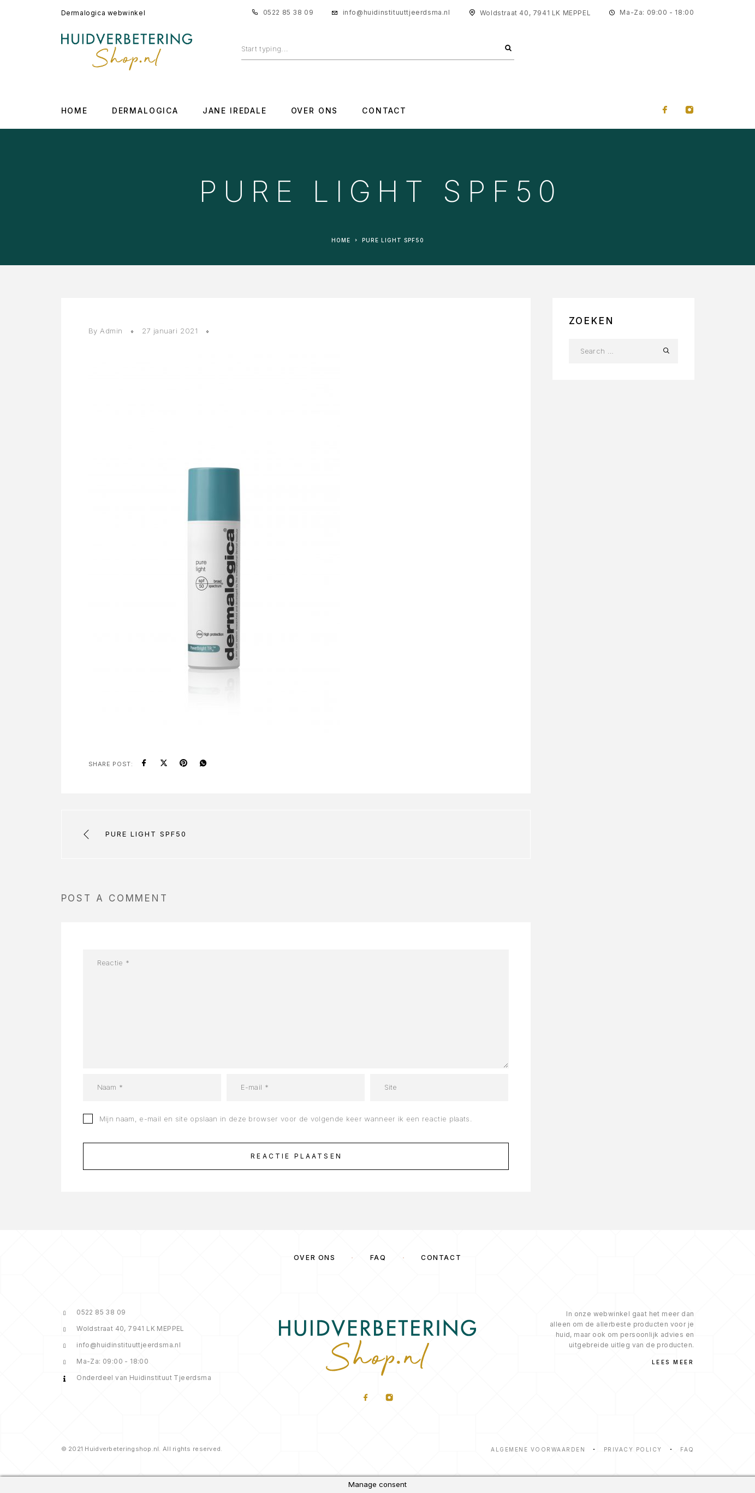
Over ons (314, 1257)
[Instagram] (689, 110)
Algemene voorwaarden (538, 1449)
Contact (384, 110)
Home (74, 110)
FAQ (378, 1257)
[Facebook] (665, 110)
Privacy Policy (633, 1449)
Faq (687, 1449)
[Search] (508, 48)
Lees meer (673, 1362)
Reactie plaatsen (296, 1156)
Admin (111, 330)
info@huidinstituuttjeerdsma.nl (396, 12)
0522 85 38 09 (288, 12)
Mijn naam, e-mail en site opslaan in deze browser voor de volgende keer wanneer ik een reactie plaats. (285, 1118)
